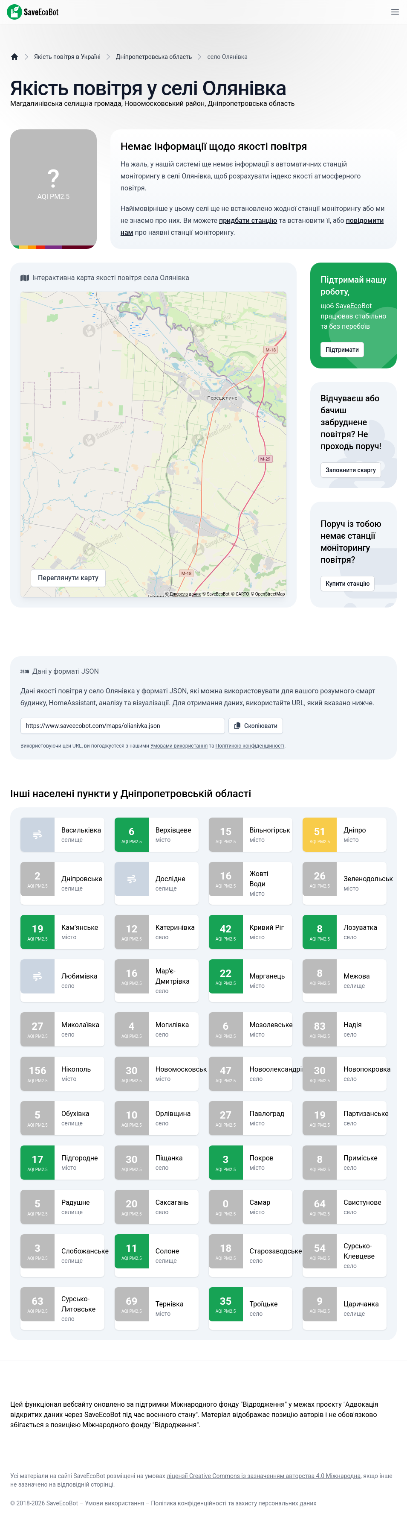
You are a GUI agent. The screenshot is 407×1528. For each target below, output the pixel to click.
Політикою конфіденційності (249, 746)
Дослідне (174, 879)
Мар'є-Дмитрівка (174, 976)
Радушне (79, 1203)
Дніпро (361, 830)
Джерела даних (185, 594)
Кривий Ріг (268, 928)
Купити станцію (347, 583)
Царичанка (361, 1304)
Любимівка (79, 976)
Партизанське (366, 1114)
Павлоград (268, 1114)
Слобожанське (85, 1251)
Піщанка (174, 1158)
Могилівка (174, 1025)
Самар (268, 1203)
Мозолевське (271, 1025)
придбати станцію (248, 220)
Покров (268, 1158)
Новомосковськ (181, 1069)
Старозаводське (276, 1251)
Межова (361, 976)
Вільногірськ (270, 830)
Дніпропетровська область (154, 56)
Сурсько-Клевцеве (361, 1251)
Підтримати (342, 349)
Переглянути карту (68, 578)
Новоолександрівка (281, 1069)
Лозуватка (361, 928)
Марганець (268, 976)
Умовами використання (179, 746)
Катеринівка (175, 928)
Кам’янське (79, 928)
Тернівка (174, 1304)
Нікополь (79, 1069)
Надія (361, 1025)
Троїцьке (268, 1304)
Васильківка (81, 830)
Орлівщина (174, 1114)
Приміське (361, 1158)
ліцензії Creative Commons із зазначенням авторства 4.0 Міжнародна (264, 1475)
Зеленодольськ (368, 879)
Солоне (174, 1251)
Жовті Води (268, 879)
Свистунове (362, 1203)
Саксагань (174, 1203)
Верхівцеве (174, 830)
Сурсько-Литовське (79, 1304)
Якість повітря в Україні (67, 56)
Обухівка (79, 1114)
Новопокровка (366, 1069)
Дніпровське (81, 879)
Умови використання (114, 1503)
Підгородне (79, 1158)
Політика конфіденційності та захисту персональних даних (233, 1503)
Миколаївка (80, 1025)
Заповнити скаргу (350, 470)
